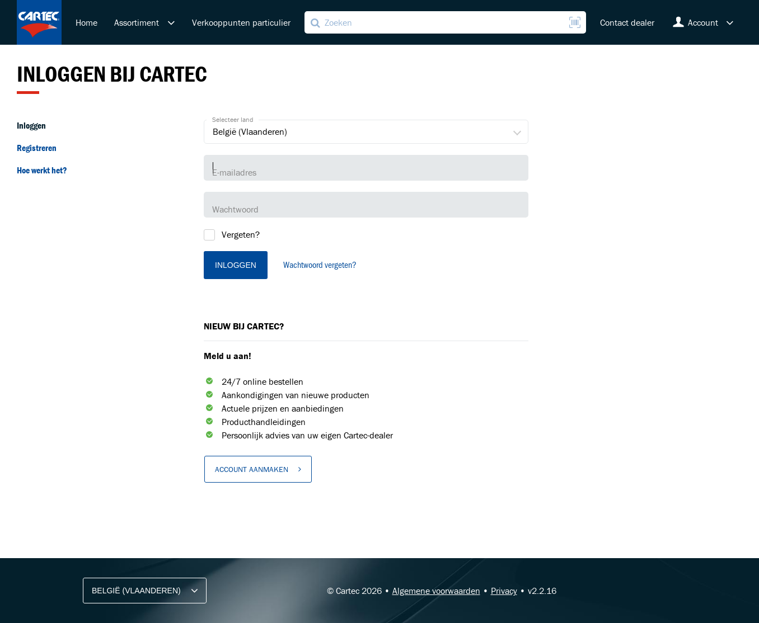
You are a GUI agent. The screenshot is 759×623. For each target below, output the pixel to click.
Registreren (37, 147)
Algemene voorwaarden (436, 590)
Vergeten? (241, 234)
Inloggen (31, 125)
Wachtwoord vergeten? (320, 264)
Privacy (504, 590)
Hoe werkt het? (42, 170)
